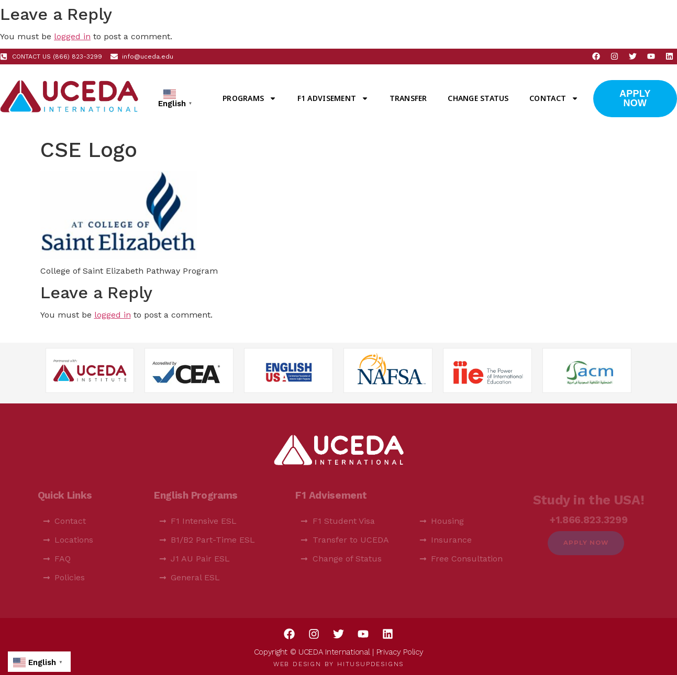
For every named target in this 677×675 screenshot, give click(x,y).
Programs (249, 98)
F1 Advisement (333, 98)
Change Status (478, 98)
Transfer (408, 98)
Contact (554, 98)
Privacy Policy (400, 652)
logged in (72, 36)
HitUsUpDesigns (370, 664)
